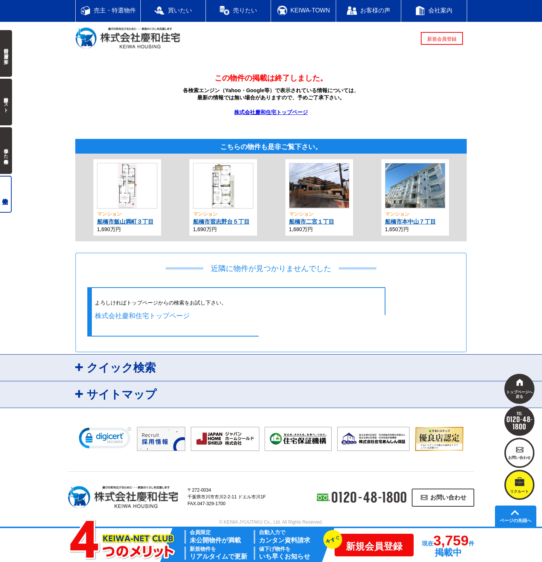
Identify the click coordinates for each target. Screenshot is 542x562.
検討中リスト (6, 102)
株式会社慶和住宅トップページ (271, 112)
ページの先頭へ (515, 520)
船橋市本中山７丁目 (410, 221)
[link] (105, 439)
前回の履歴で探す (6, 53)
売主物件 (6, 194)
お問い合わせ (448, 497)
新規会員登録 (442, 39)
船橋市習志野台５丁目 (221, 221)
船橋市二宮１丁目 (311, 221)
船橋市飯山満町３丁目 (125, 221)
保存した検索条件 (6, 150)
